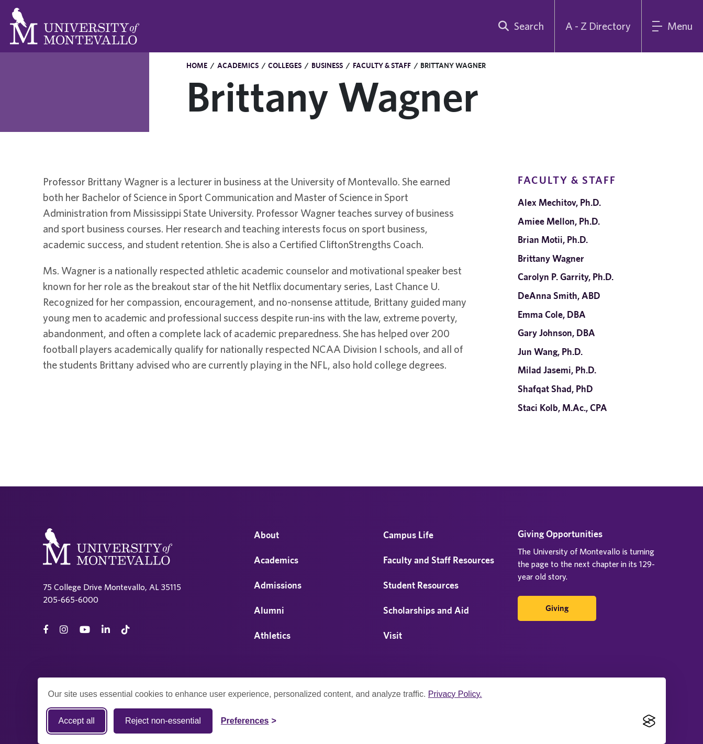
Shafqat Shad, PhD (555, 388)
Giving (556, 608)
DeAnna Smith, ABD (559, 295)
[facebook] (45, 630)
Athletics (272, 635)
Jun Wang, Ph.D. (550, 351)
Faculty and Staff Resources (438, 559)
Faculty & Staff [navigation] (567, 180)
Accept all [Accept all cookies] (77, 720)
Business (327, 65)
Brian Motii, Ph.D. (553, 239)
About (266, 534)
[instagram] (64, 630)
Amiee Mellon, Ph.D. (559, 221)
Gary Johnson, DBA (556, 332)
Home (196, 65)
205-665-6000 (70, 599)
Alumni (269, 610)
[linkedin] (106, 630)
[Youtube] (85, 630)
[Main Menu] (672, 26)
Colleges (285, 65)
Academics (238, 65)
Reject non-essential (163, 720)
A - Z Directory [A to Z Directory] (598, 26)
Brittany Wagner (551, 258)
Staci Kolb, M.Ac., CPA (562, 407)
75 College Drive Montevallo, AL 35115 (112, 587)
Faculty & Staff (382, 65)
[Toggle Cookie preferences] (248, 721)
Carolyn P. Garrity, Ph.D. (565, 276)
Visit (392, 635)
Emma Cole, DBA (552, 314)
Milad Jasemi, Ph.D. (557, 369)
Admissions (278, 585)
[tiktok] (125, 630)
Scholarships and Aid (426, 610)
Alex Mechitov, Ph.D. (559, 202)
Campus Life (408, 534)
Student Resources (421, 585)
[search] (519, 26)
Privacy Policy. (455, 694)
